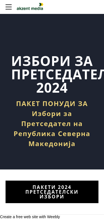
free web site (27, 217)
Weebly (53, 217)
